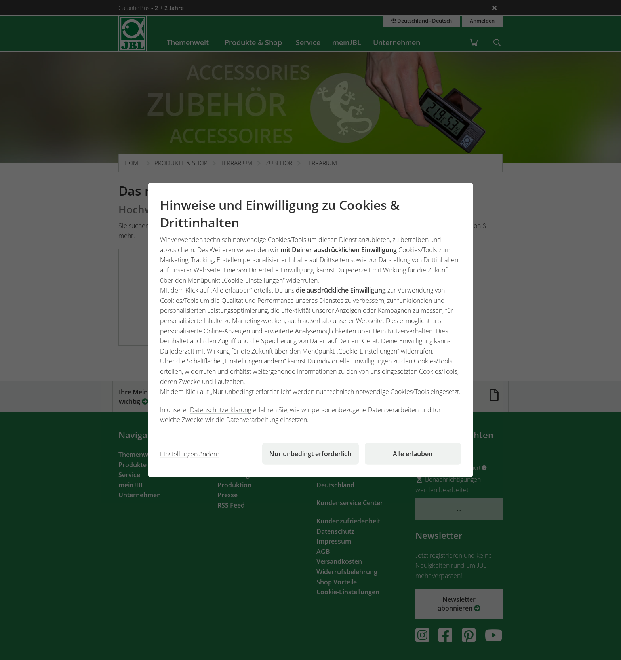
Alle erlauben (412, 453)
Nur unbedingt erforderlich (310, 453)
